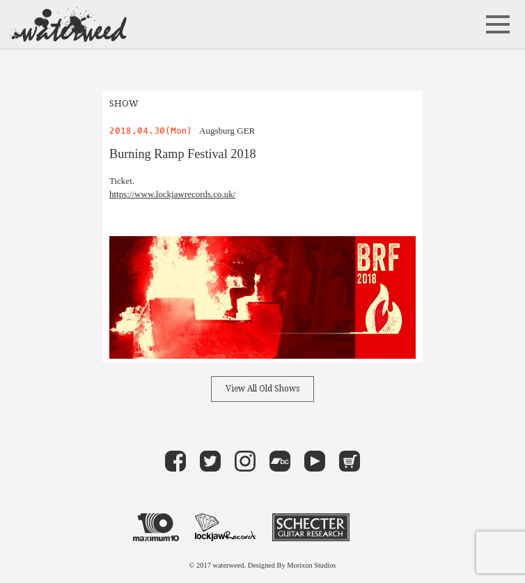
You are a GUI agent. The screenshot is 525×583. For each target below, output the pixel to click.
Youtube (314, 461)
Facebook (175, 461)
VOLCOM (379, 527)
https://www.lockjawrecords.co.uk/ (172, 194)
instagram (245, 461)
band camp (279, 461)
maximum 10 (156, 527)
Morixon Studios (311, 565)
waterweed (67, 24)
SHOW (124, 103)
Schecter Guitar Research (311, 527)
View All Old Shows (262, 389)
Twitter (210, 461)
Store (349, 461)
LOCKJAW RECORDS (225, 527)
